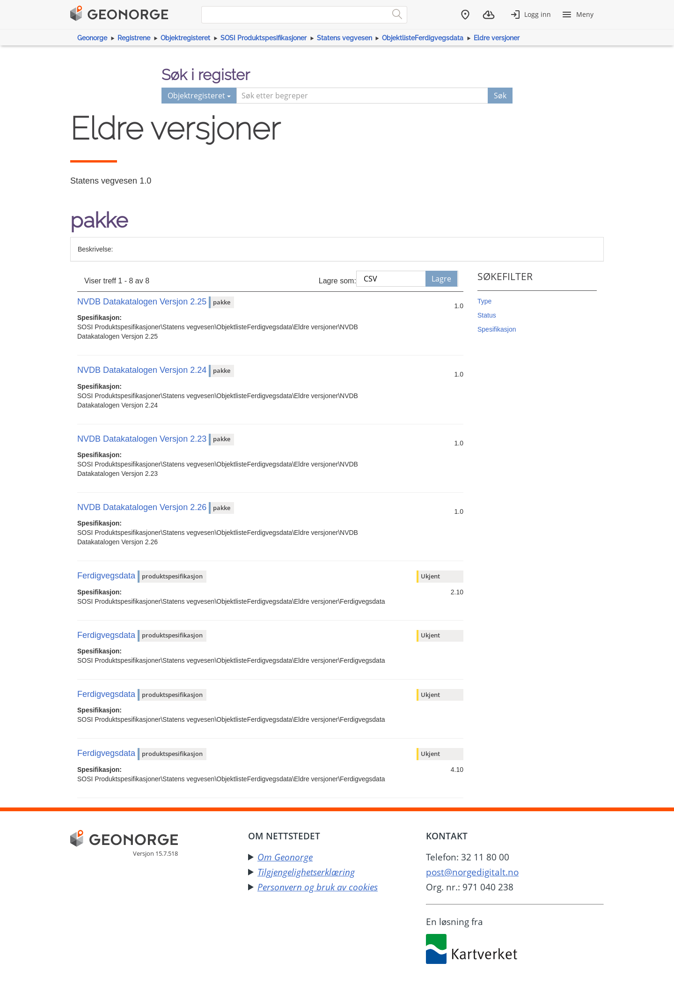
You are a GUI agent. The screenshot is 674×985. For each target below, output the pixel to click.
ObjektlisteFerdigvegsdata (422, 38)
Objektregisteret (185, 38)
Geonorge (92, 38)
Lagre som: (337, 281)
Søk (500, 95)
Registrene (133, 38)
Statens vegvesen (344, 38)
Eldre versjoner (497, 38)
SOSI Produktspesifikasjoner (263, 38)
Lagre (441, 279)
